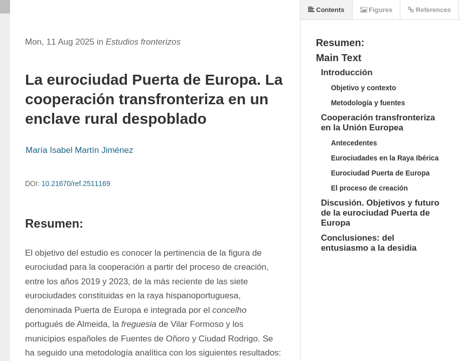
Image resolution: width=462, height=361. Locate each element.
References (429, 10)
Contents (326, 10)
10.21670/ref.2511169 (76, 183)
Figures (376, 10)
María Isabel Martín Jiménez (79, 150)
